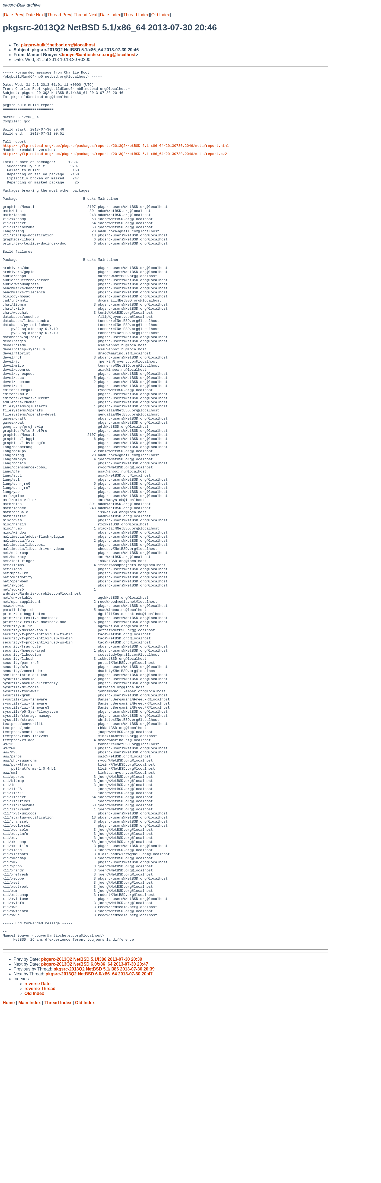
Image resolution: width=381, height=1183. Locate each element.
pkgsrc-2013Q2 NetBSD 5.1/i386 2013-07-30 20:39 (91, 1134)
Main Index (29, 1177)
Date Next (35, 14)
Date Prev (13, 14)
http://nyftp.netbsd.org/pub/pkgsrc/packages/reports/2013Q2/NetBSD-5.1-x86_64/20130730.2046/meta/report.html (116, 160)
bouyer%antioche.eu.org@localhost (99, 54)
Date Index (110, 14)
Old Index (160, 14)
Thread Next (85, 14)
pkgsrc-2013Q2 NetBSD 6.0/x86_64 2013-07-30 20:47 (94, 1139)
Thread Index (136, 14)
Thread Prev (59, 14)
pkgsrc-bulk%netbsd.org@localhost (58, 45)
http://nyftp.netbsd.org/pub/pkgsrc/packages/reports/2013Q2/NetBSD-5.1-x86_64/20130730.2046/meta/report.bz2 (115, 170)
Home (9, 1177)
